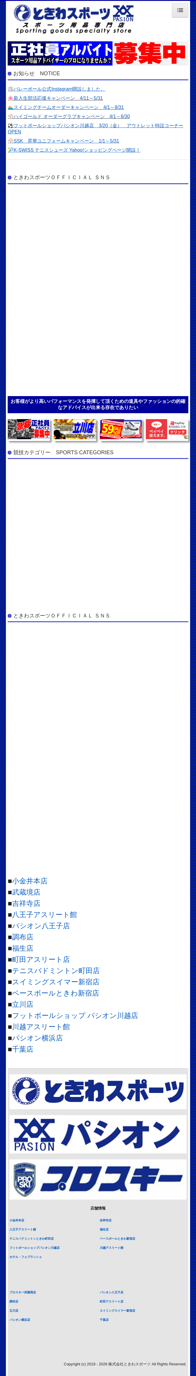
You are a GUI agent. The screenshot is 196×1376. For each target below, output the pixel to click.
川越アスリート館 (41, 1027)
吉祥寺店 (26, 903)
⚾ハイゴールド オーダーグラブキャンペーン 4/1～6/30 (69, 116)
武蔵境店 (26, 892)
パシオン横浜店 (37, 1038)
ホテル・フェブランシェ (25, 1257)
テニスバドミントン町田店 (56, 971)
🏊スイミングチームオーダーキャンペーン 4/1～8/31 (66, 107)
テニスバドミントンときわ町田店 (31, 1238)
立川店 (22, 1004)
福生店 (22, 948)
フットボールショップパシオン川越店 (34, 1247)
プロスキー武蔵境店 (22, 1292)
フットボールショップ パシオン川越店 (75, 1015)
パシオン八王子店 (41, 926)
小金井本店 (30, 881)
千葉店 (22, 1049)
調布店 (22, 937)
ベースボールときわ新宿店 (55, 993)
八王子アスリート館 (44, 915)
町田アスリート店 (41, 959)
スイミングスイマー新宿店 (55, 982)
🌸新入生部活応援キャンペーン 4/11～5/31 (55, 98)
